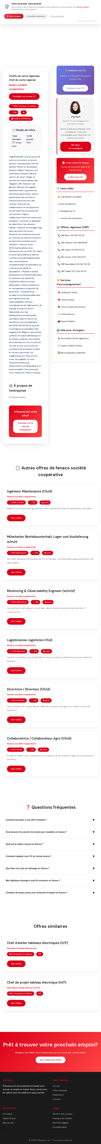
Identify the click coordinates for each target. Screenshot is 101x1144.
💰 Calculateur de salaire (70, 196)
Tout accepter (14, 16)
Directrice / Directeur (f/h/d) (28, 689)
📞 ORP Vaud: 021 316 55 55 (71, 249)
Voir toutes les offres (51, 1059)
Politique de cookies (62, 1118)
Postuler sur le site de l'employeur (25, 426)
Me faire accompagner (76, 147)
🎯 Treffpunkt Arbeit (67, 292)
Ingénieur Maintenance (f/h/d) (29, 491)
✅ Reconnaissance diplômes (72, 352)
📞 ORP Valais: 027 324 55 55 (72, 271)
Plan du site (8, 1122)
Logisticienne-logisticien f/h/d (29, 640)
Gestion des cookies (62, 1113)
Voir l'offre (16, 518)
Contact (57, 1099)
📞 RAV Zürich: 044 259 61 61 (72, 257)
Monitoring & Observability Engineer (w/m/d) (41, 591)
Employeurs (58, 1094)
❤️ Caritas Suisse (66, 299)
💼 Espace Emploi (66, 321)
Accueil (56, 1086)
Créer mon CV (75, 177)
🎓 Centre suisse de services (71, 306)
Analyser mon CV (75, 88)
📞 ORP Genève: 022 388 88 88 (72, 242)
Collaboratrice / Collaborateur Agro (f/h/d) (39, 738)
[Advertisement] (50, 38)
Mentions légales (61, 1122)
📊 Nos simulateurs (67, 204)
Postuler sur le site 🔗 (24, 96)
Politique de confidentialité (87, 21)
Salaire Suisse (9, 1118)
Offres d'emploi (60, 1090)
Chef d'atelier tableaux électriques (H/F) (37, 943)
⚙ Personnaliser (57, 16)
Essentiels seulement (36, 16)
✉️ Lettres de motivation (70, 218)
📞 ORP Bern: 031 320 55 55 (71, 235)
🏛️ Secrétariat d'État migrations (73, 338)
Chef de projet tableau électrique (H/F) (36, 982)
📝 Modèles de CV (66, 211)
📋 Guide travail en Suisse (70, 345)
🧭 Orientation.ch (66, 314)
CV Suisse (7, 1113)
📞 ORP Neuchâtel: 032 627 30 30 (74, 264)
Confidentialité (60, 1127)
